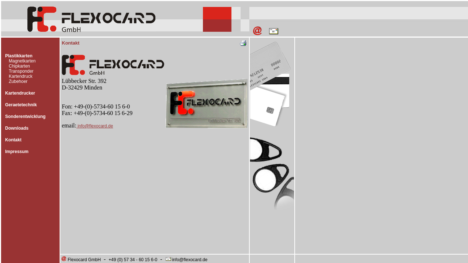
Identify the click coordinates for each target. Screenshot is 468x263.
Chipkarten (19, 66)
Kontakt (13, 139)
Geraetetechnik (21, 104)
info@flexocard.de (94, 126)
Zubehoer (18, 81)
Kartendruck (21, 76)
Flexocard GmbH (81, 259)
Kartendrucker (20, 93)
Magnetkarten (22, 61)
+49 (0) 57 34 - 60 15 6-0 (133, 259)
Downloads (17, 128)
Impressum (17, 151)
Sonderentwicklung (25, 116)
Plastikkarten (19, 55)
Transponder (21, 71)
